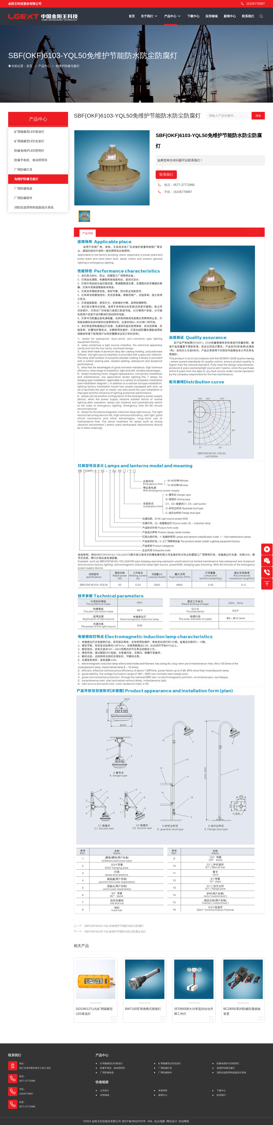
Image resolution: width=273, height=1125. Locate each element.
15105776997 (252, 4)
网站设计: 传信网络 (177, 1121)
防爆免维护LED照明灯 (29, 150)
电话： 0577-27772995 (27, 1078)
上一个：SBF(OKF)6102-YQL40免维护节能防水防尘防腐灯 (109, 925)
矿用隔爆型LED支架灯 (29, 141)
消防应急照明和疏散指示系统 (34, 207)
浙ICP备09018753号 (134, 1121)
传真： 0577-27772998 (27, 1104)
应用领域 (104, 1095)
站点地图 (159, 1121)
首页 (29, 66)
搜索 (258, 115)
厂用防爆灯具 (23, 169)
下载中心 (221, 1090)
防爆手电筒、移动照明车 (31, 160)
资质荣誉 (162, 1090)
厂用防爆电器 (23, 188)
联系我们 (167, 175)
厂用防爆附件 (23, 198)
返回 (249, 233)
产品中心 (44, 66)
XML (150, 1121)
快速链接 (102, 1082)
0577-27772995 (184, 185)
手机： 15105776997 (26, 1091)
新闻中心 (162, 1095)
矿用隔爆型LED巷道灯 (29, 131)
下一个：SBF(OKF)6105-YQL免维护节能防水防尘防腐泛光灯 (110, 931)
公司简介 (104, 1090)
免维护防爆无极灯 (67, 66)
